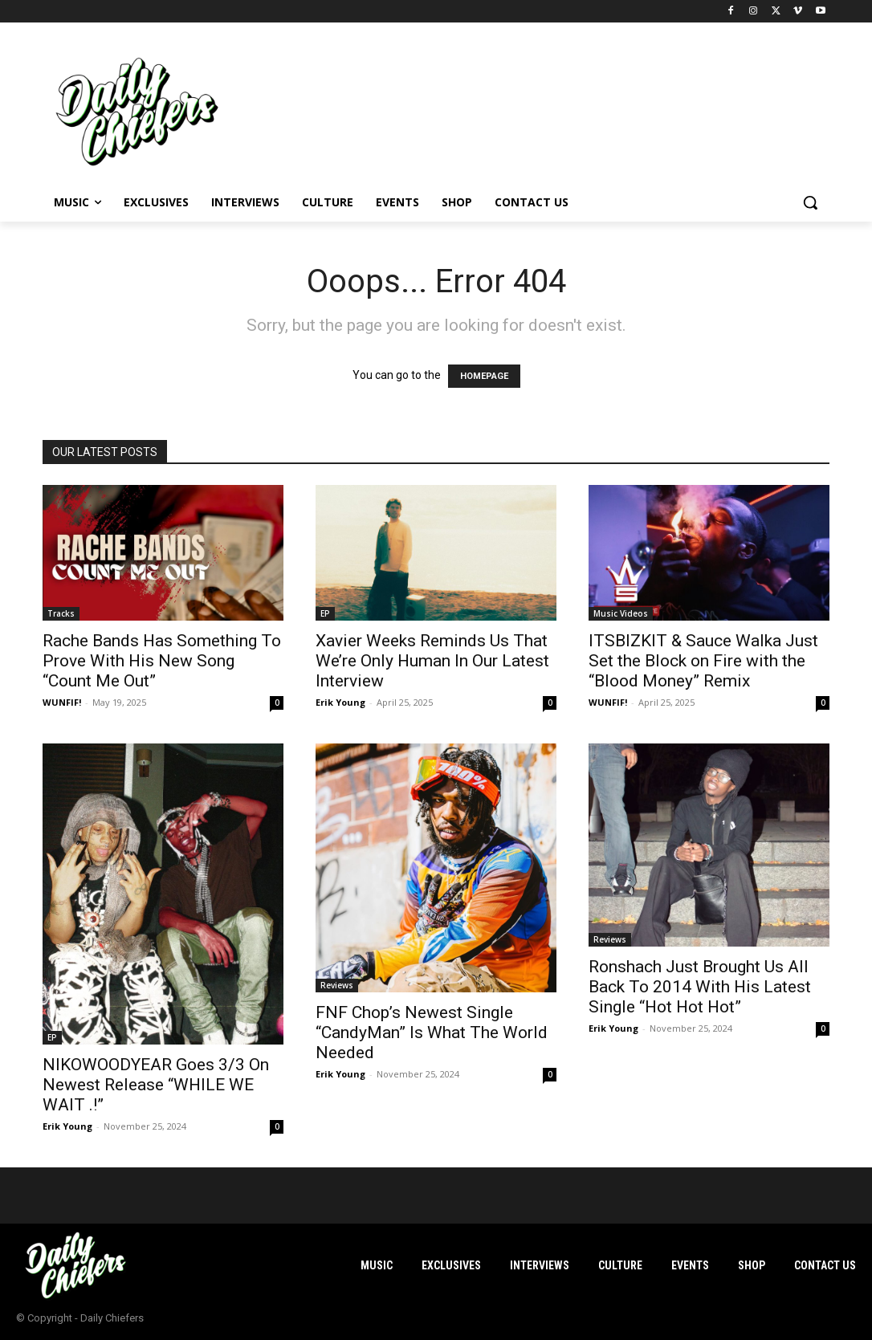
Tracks (61, 613)
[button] (810, 202)
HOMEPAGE (484, 376)
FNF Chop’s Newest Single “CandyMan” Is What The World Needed (432, 1032)
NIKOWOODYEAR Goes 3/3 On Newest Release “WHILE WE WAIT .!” (156, 1084)
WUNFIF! (62, 702)
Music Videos (620, 613)
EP (325, 613)
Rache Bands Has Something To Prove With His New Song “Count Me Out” (162, 660)
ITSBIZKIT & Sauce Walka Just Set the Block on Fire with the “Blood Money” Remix (703, 660)
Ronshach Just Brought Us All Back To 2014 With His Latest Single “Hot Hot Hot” (700, 986)
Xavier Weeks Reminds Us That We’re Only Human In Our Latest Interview (432, 660)
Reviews (336, 985)
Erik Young (340, 702)
